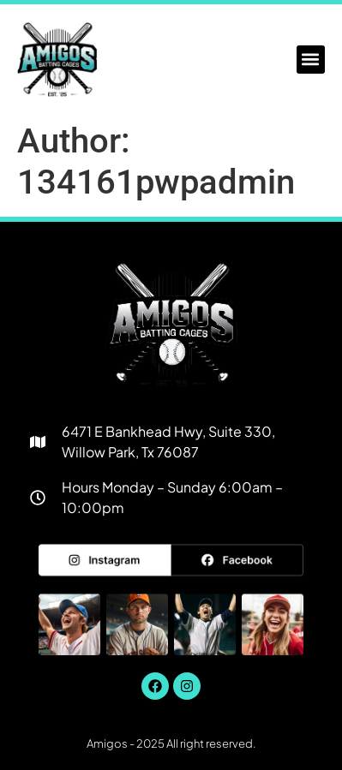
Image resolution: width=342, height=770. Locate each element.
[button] (311, 59)
